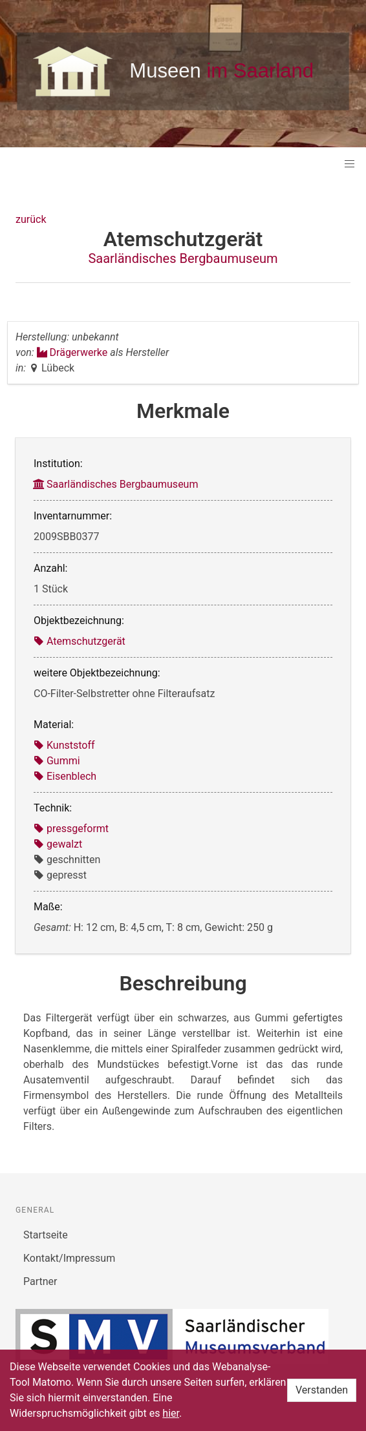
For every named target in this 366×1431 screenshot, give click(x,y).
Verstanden (322, 1390)
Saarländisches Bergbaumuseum (182, 258)
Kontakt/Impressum (69, 1258)
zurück (31, 219)
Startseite (45, 1235)
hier (170, 1413)
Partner (40, 1281)
